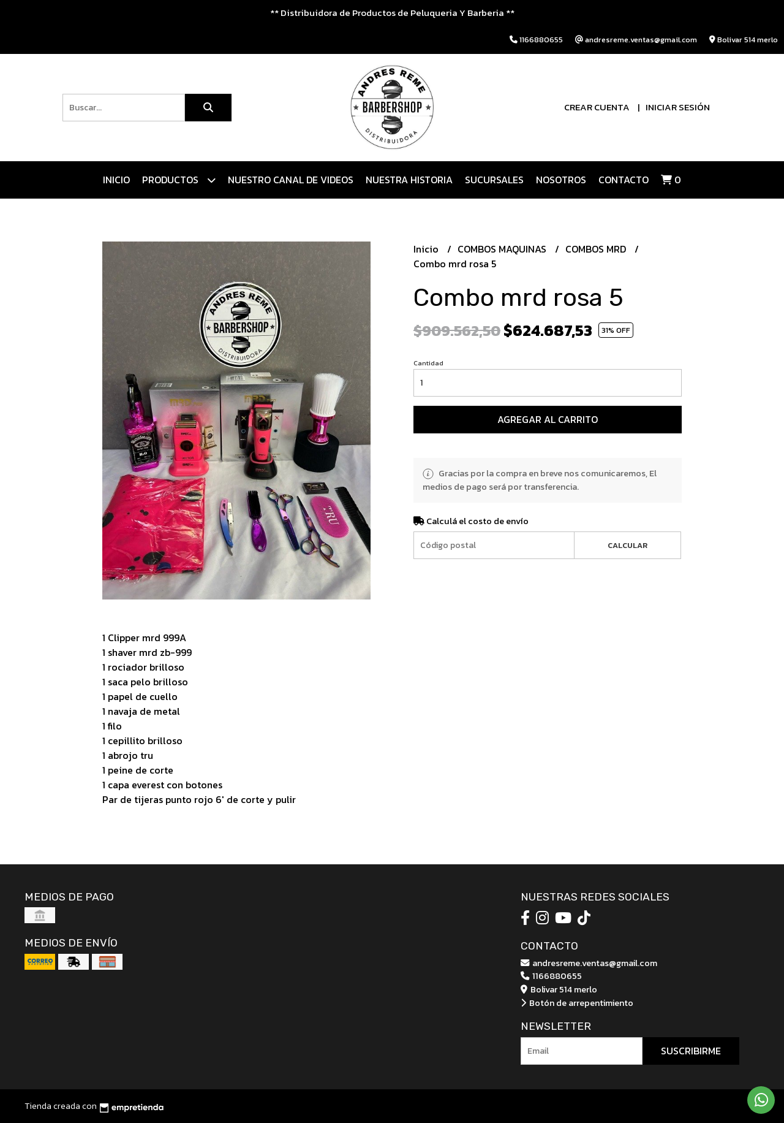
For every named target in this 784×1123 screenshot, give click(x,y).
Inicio (116, 179)
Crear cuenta (597, 107)
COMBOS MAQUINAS (503, 249)
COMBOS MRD (596, 249)
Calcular (627, 545)
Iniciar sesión (678, 107)
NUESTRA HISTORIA (409, 179)
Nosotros (561, 179)
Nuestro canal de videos (290, 179)
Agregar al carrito (547, 419)
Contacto (623, 179)
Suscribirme (691, 1050)
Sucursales (494, 179)
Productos (179, 180)
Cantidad (428, 363)
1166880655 (551, 976)
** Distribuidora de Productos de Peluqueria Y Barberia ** (392, 13)
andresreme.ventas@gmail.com (589, 963)
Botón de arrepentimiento (577, 1003)
